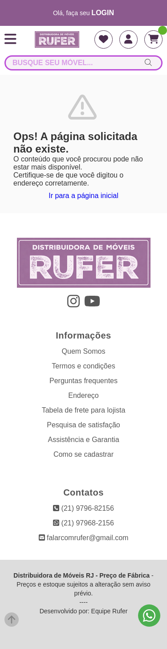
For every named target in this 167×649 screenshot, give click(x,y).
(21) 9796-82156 (83, 508)
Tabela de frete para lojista (84, 410)
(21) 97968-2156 (83, 523)
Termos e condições (83, 366)
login (102, 13)
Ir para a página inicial (83, 195)
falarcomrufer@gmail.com (84, 538)
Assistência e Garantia (83, 439)
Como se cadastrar (83, 454)
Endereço (83, 395)
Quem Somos (84, 351)
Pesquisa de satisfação (83, 425)
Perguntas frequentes (83, 380)
